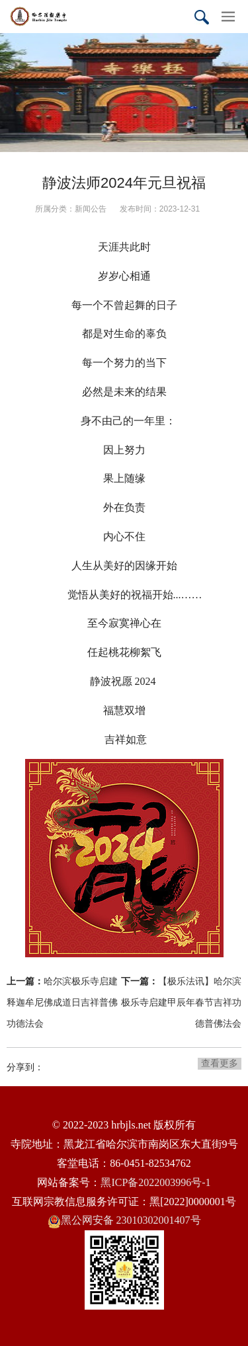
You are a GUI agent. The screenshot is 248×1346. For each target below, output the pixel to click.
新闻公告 (90, 209)
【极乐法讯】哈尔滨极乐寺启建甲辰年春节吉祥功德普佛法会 (181, 1002)
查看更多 (219, 1063)
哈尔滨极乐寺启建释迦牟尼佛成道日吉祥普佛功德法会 (62, 1002)
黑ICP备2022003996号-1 (155, 1182)
